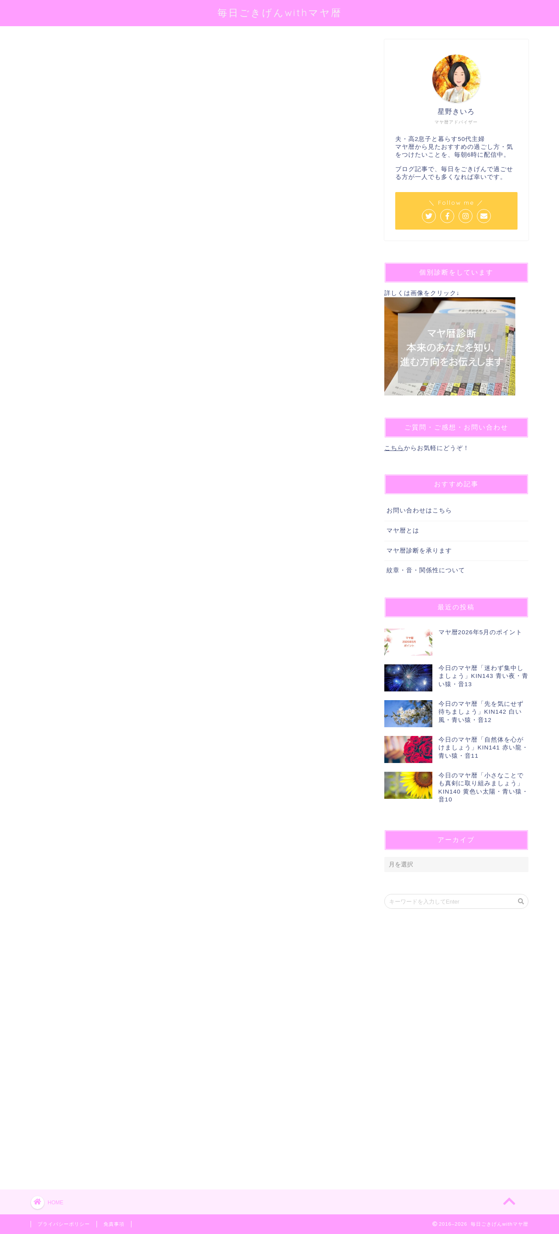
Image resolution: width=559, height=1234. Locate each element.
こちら (394, 448)
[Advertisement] (196, 334)
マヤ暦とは (402, 530)
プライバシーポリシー (64, 1224)
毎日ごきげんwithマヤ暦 (279, 12)
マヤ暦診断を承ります (419, 550)
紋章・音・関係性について (425, 570)
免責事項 (114, 1224)
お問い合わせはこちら (419, 510)
